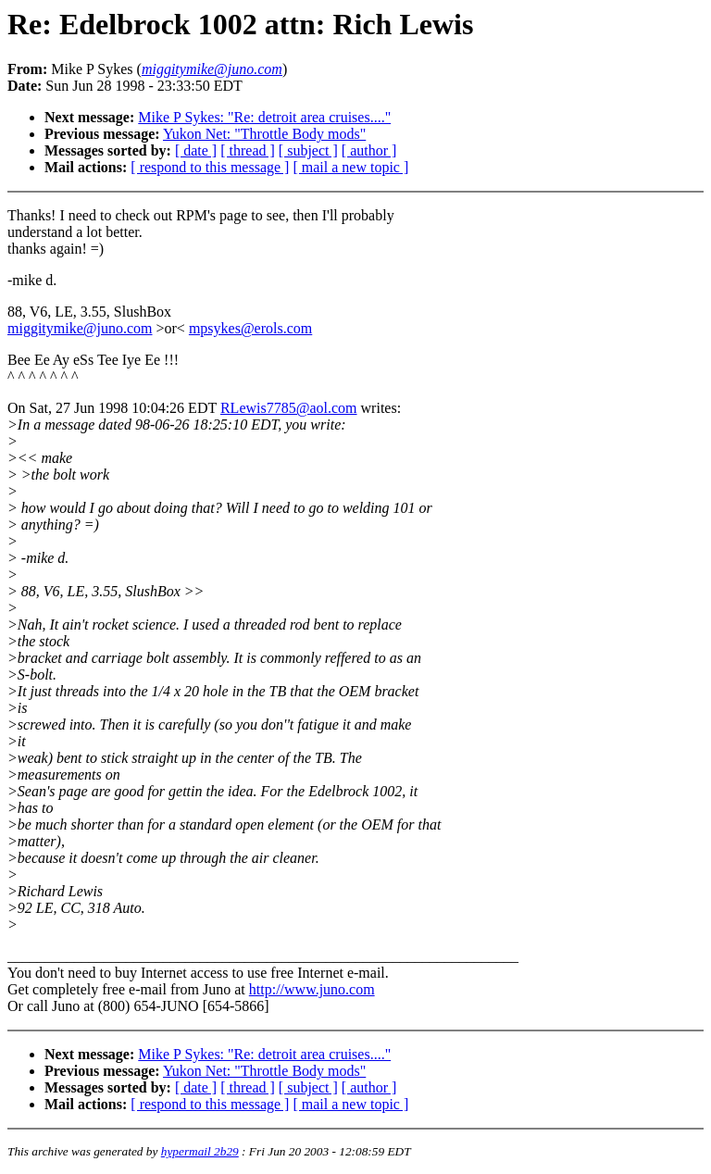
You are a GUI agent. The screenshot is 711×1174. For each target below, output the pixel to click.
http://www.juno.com (312, 989)
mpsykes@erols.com (250, 328)
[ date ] (196, 150)
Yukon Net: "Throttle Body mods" (264, 134)
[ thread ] (247, 150)
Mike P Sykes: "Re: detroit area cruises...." (264, 117)
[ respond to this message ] (210, 167)
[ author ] (369, 150)
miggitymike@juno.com (80, 328)
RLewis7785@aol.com (288, 408)
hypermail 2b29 (200, 1151)
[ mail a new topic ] (350, 167)
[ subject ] (308, 150)
